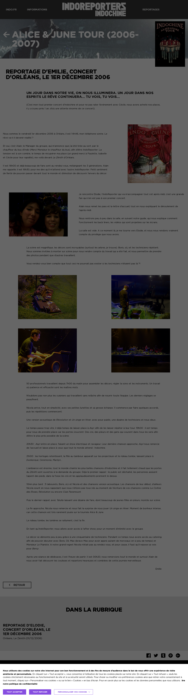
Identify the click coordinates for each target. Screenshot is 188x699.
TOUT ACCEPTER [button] (14, 692)
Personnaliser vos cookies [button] (72, 692)
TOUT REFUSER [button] (40, 692)
